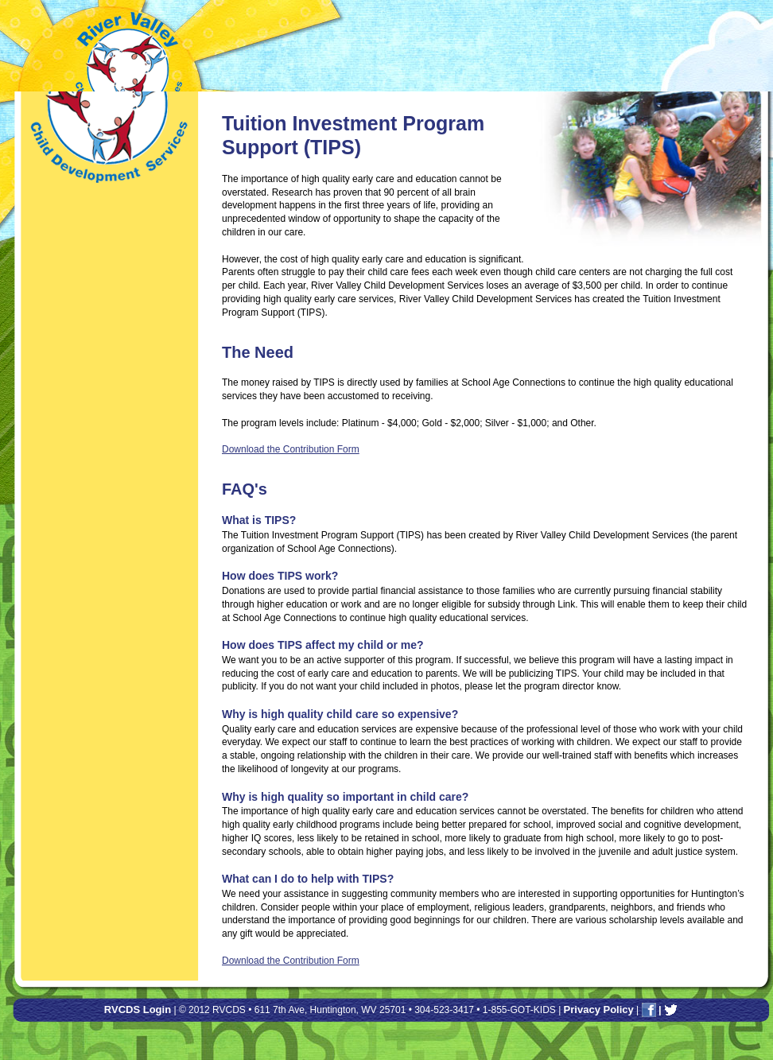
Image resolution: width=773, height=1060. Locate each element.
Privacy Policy (599, 1009)
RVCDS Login (137, 1009)
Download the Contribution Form (290, 449)
